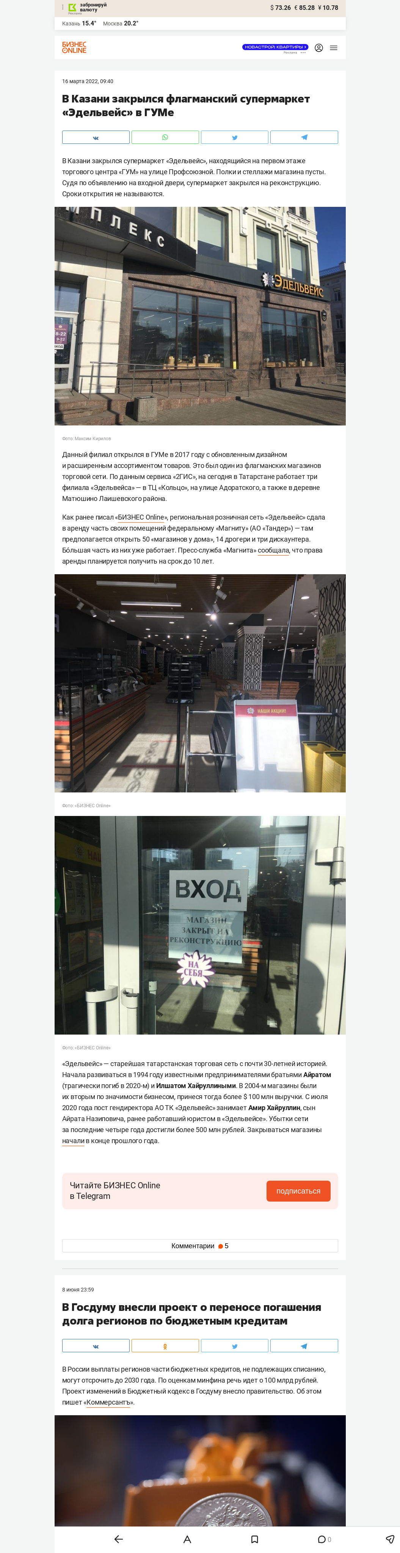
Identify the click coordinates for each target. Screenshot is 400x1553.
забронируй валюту (93, 7)
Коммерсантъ (108, 1402)
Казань (71, 23)
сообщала (273, 550)
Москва (112, 23)
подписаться (298, 1191)
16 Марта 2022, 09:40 (87, 81)
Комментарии (199, 1246)
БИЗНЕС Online (141, 517)
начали (73, 1141)
